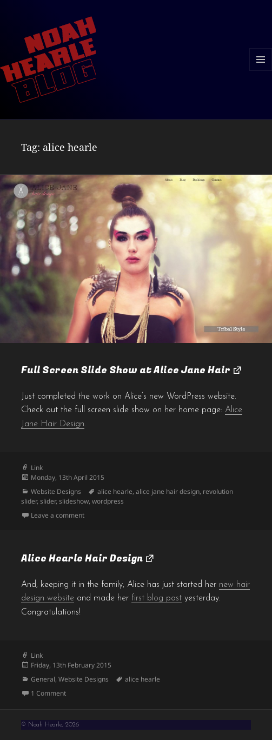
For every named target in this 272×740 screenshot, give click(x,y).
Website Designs (56, 491)
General (43, 679)
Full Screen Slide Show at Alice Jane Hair (125, 370)
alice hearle (114, 491)
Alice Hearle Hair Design (82, 558)
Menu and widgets (261, 70)
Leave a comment (57, 515)
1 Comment (48, 693)
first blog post (156, 598)
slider (48, 501)
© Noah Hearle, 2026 (50, 725)
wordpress (108, 501)
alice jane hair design (168, 491)
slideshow (74, 501)
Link (37, 467)
